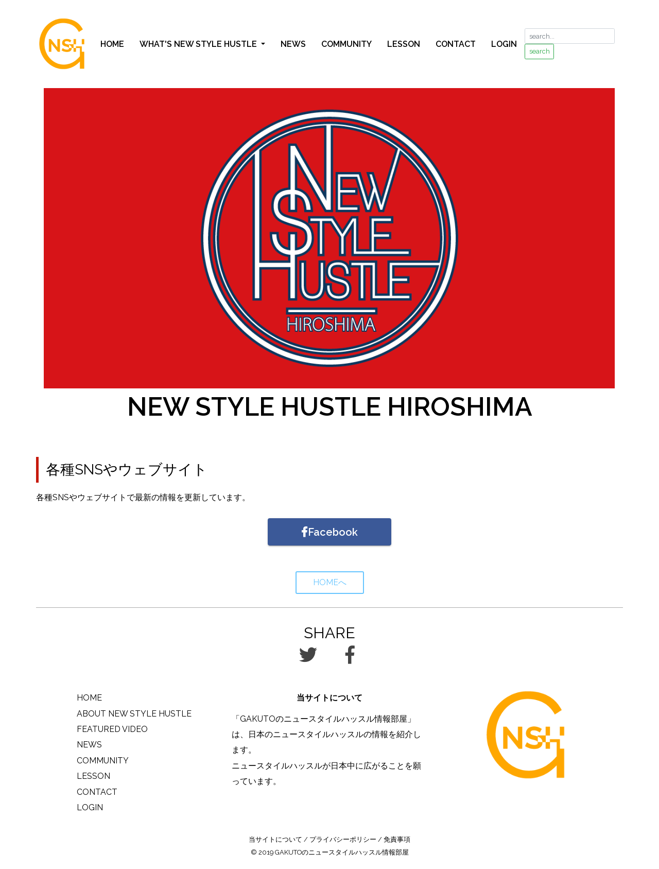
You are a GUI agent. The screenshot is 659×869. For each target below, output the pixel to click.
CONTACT (456, 44)
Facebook (330, 532)
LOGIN (504, 44)
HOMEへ (329, 582)
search (539, 51)
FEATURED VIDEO (112, 729)
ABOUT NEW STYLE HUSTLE (134, 714)
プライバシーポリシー (342, 839)
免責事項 (397, 839)
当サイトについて (275, 839)
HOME (112, 44)
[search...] (570, 36)
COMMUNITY (346, 44)
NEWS (293, 44)
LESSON (403, 44)
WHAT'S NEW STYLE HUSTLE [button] (199, 44)
